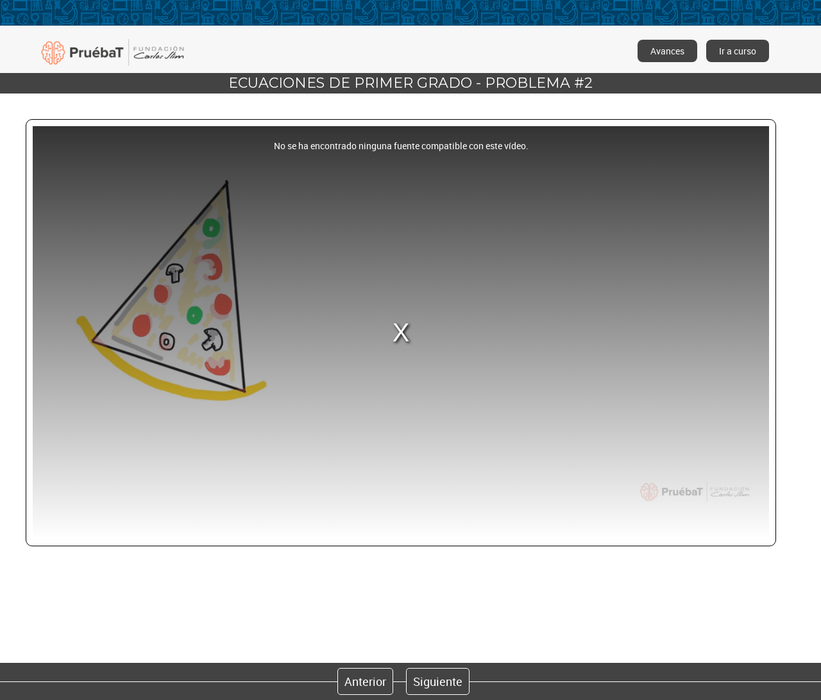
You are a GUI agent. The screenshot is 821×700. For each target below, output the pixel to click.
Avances (667, 51)
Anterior (365, 681)
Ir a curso (737, 51)
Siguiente (437, 681)
